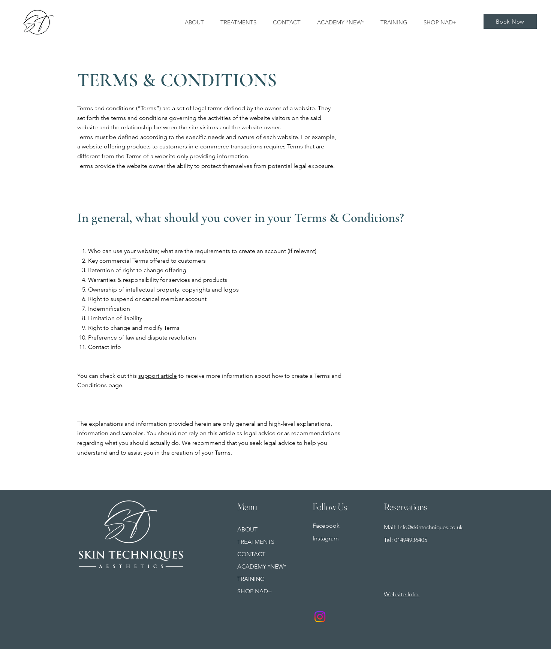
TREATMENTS (255, 541)
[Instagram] (320, 616)
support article (157, 375)
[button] (442, 22)
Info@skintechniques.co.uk (430, 527)
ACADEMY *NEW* (261, 566)
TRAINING (251, 578)
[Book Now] (510, 21)
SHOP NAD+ (254, 591)
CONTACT (251, 554)
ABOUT (247, 529)
